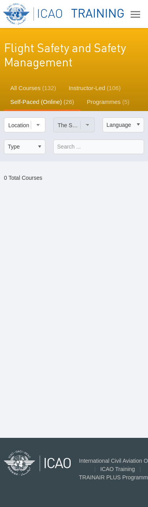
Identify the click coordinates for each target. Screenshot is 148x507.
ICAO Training (117, 469)
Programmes (108, 101)
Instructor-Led (95, 88)
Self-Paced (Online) (42, 101)
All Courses (33, 88)
